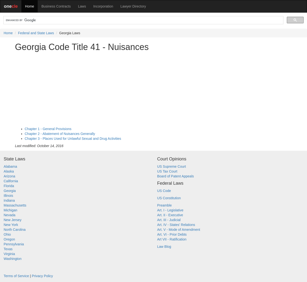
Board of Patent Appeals (175, 176)
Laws (82, 6)
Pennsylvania (14, 244)
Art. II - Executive (170, 215)
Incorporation (103, 6)
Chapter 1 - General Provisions (48, 129)
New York (11, 225)
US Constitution (169, 198)
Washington (12, 259)
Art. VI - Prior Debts (172, 234)
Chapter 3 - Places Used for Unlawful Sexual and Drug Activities (73, 139)
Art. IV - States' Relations (176, 225)
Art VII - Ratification (172, 239)
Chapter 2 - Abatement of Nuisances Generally (60, 134)
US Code (164, 191)
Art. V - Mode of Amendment (178, 230)
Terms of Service (16, 276)
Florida (9, 186)
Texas (8, 249)
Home (29, 6)
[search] (143, 20)
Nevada (9, 215)
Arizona (9, 176)
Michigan (10, 210)
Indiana (9, 200)
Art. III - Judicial (169, 220)
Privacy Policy (42, 276)
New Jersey (12, 220)
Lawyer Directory (133, 6)
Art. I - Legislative (170, 210)
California (11, 181)
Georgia (10, 191)
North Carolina (15, 230)
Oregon (9, 239)
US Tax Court (167, 171)
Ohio (7, 234)
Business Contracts (56, 6)
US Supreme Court (171, 166)
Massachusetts (15, 205)
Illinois (8, 196)
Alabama (10, 166)
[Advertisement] (153, 89)
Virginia (9, 254)
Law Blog (164, 247)
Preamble (164, 205)
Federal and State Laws (36, 33)
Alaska (9, 171)
